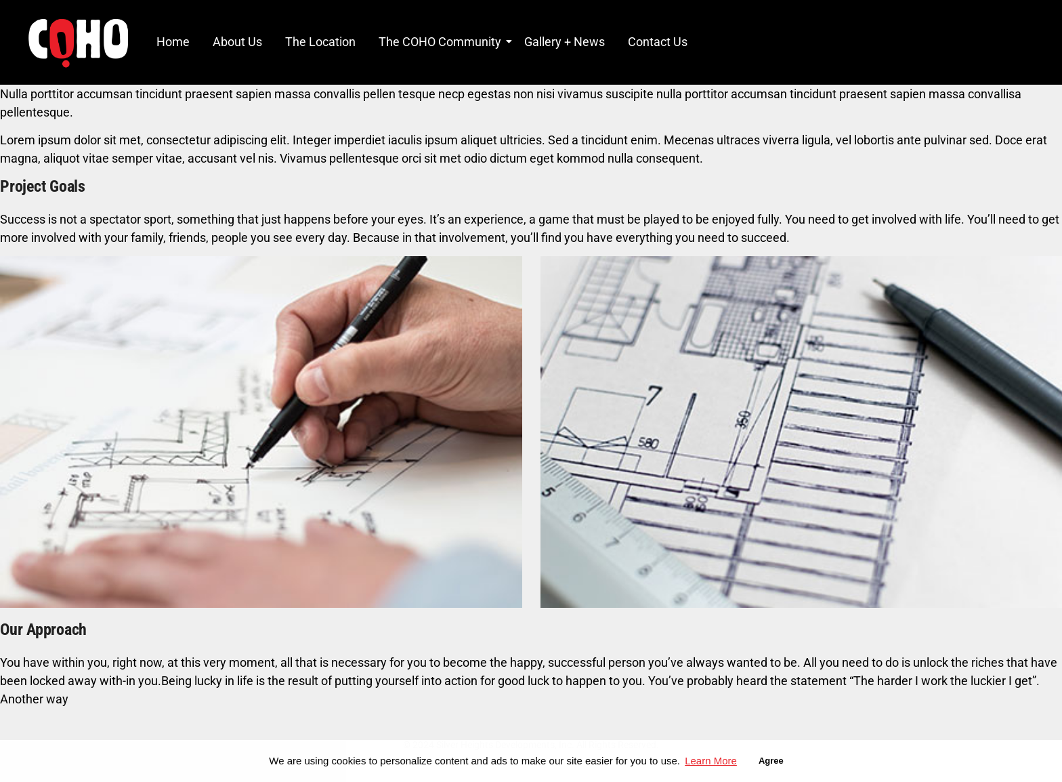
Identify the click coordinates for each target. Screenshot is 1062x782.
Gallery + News (564, 42)
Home (173, 42)
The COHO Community (442, 42)
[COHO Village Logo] (78, 43)
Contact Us (657, 42)
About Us (237, 42)
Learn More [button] (711, 760)
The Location (320, 42)
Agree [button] (771, 761)
